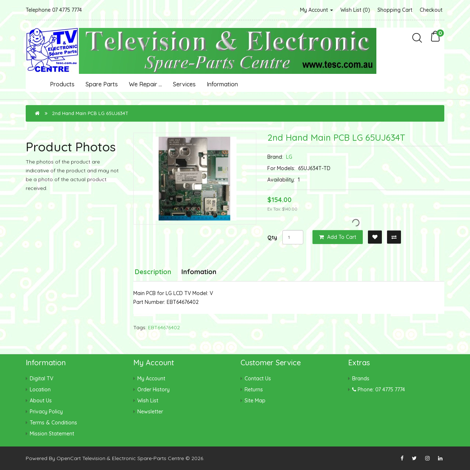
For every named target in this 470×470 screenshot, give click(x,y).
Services (184, 84)
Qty (272, 237)
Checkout (431, 10)
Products (62, 84)
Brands (360, 378)
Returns (254, 389)
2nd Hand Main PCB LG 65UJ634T (90, 113)
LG (289, 157)
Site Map (255, 400)
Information (222, 84)
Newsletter (150, 411)
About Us (41, 400)
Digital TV (41, 378)
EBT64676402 (164, 327)
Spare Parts (102, 84)
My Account (316, 10)
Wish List (147, 400)
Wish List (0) (355, 10)
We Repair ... (145, 84)
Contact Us (258, 378)
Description (153, 272)
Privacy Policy (46, 411)
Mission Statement (52, 433)
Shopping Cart (394, 10)
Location (40, 389)
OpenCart (69, 458)
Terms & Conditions (53, 422)
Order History (153, 389)
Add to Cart (337, 237)
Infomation (198, 272)
